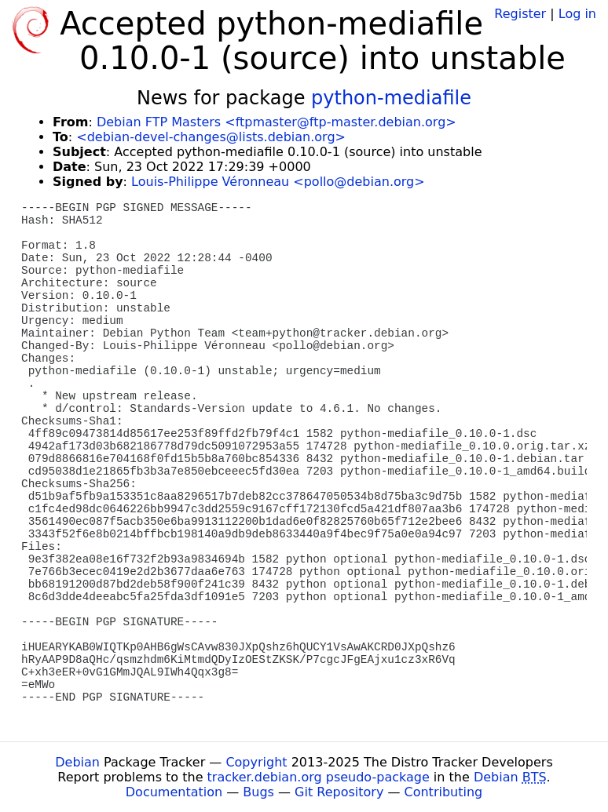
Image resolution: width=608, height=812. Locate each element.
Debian (77, 762)
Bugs (258, 792)
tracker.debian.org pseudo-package (318, 777)
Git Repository (339, 792)
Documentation (174, 792)
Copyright (256, 762)
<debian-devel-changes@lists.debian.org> (211, 136)
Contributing (444, 792)
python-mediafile (391, 98)
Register (520, 13)
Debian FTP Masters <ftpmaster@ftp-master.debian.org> (276, 122)
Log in (577, 13)
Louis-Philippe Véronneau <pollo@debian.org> (278, 181)
